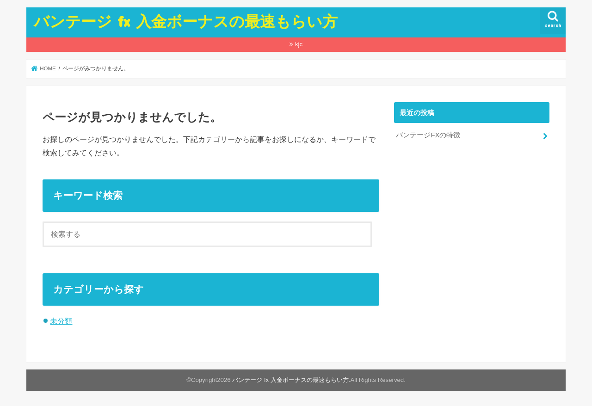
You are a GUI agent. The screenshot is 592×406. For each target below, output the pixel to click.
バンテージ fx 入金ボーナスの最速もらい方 (186, 21)
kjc (298, 44)
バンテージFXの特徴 (428, 135)
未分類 (61, 321)
